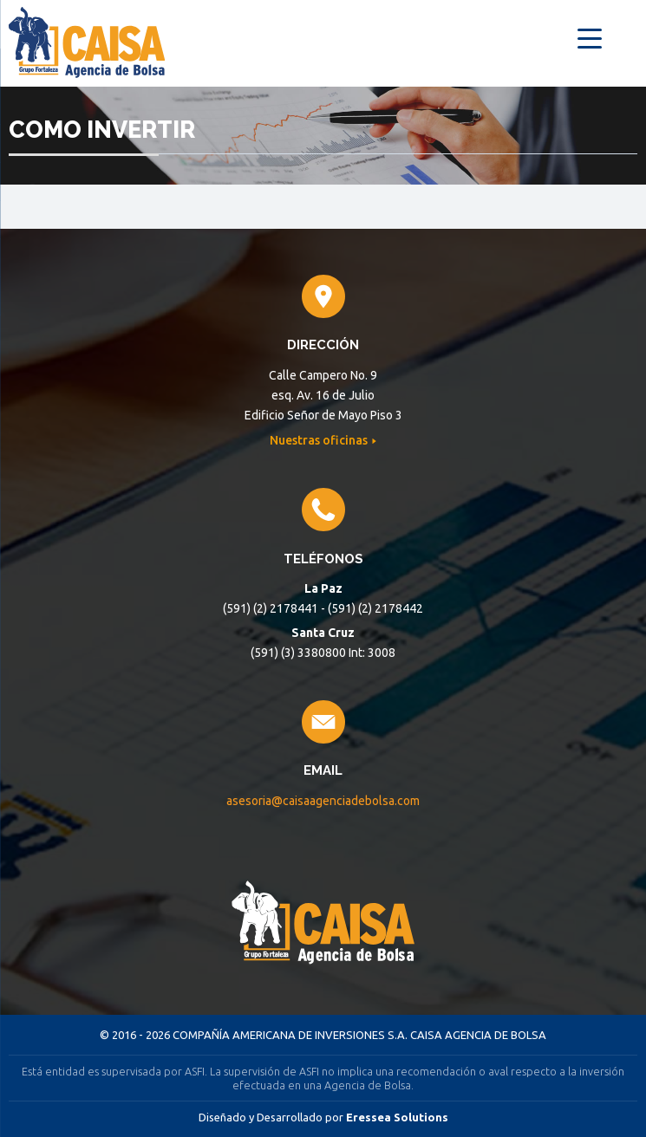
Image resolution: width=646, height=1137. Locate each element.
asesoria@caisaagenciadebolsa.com (323, 801)
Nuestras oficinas (320, 440)
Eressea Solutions (397, 1117)
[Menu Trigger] (590, 37)
